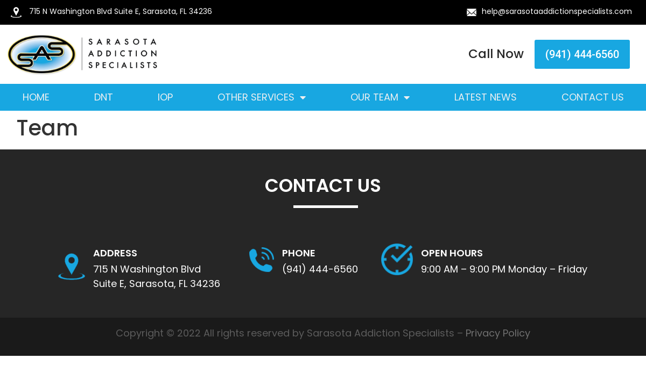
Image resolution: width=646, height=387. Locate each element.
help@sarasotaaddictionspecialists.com (557, 11)
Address (115, 253)
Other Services (261, 97)
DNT (103, 97)
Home (36, 97)
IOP (165, 97)
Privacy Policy (498, 333)
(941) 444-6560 (320, 269)
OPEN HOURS (452, 253)
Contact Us (592, 97)
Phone (298, 253)
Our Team (380, 97)
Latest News (485, 97)
